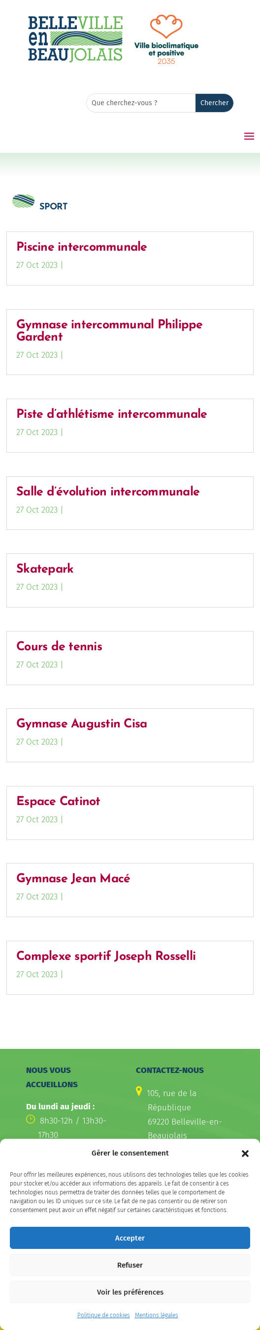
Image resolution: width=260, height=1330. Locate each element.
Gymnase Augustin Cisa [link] (81, 724)
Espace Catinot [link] (58, 802)
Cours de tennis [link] (59, 647)
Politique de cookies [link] (103, 1320)
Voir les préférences (130, 1297)
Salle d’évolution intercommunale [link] (107, 492)
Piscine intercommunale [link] (81, 247)
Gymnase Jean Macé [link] (73, 879)
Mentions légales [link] (156, 1320)
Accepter (130, 1243)
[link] (75, 61)
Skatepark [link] (44, 569)
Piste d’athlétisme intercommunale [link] (111, 414)
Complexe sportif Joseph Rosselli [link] (105, 957)
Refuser (130, 1270)
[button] (245, 1158)
